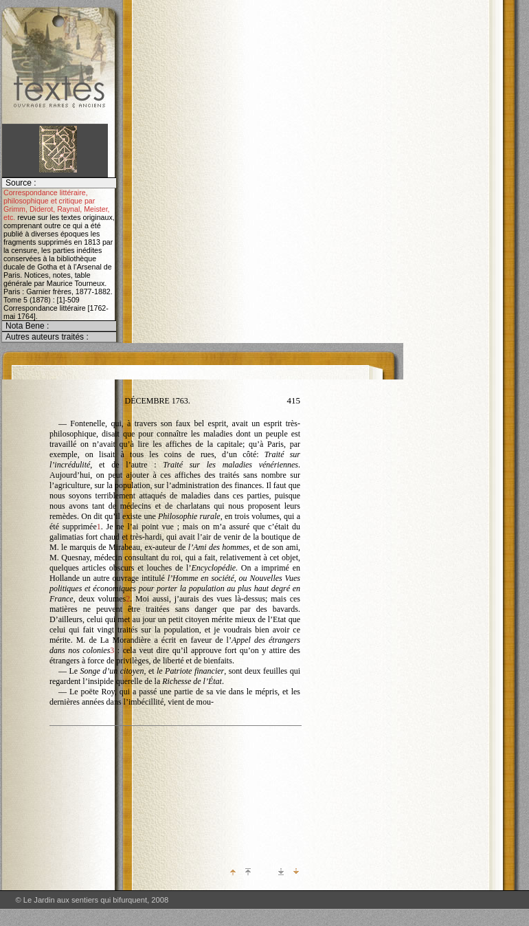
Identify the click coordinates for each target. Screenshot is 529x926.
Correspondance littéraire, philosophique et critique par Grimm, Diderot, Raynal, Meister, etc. (56, 204)
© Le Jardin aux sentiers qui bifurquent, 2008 (91, 900)
